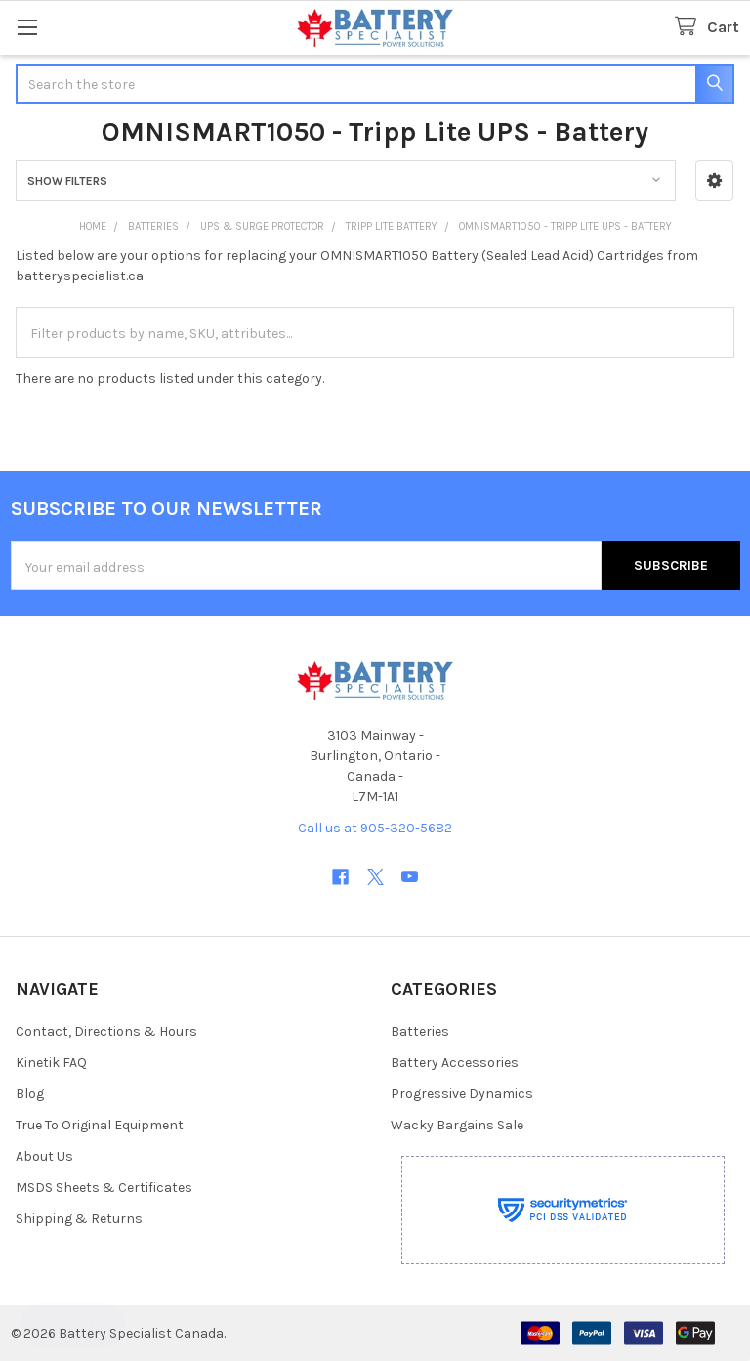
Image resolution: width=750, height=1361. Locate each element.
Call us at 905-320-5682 (375, 828)
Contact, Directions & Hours (106, 1031)
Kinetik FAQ (51, 1062)
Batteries (420, 1031)
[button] (714, 180)
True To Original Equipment (100, 1125)
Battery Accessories (455, 1062)
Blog (30, 1093)
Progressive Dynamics (462, 1093)
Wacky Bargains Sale (457, 1125)
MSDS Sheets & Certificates (104, 1187)
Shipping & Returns (79, 1219)
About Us (44, 1156)
